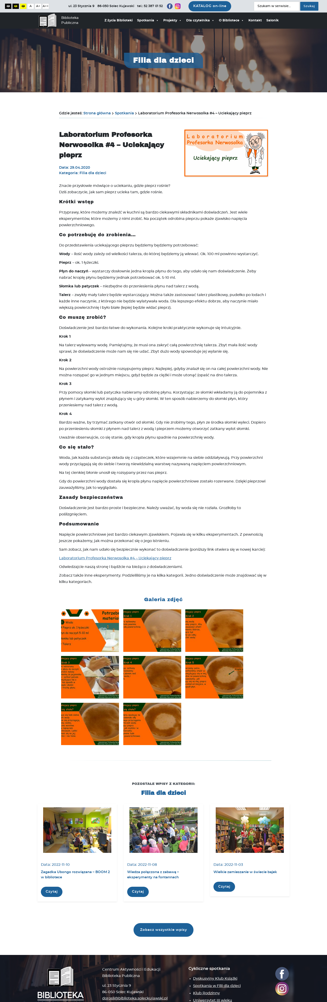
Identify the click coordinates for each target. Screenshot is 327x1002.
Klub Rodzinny (206, 953)
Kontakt (255, 20)
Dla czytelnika (200, 20)
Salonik (272, 20)
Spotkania (148, 20)
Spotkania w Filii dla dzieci (217, 946)
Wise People (273, 995)
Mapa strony (113, 974)
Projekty (172, 20)
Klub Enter (203, 968)
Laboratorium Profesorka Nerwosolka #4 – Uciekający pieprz (115, 558)
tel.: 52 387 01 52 (116, 965)
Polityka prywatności (53, 995)
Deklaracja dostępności (147, 995)
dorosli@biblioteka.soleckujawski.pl (135, 959)
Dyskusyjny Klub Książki (215, 939)
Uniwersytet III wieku (212, 961)
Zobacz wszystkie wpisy (163, 889)
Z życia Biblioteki (118, 20)
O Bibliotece (231, 20)
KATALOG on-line (209, 6)
